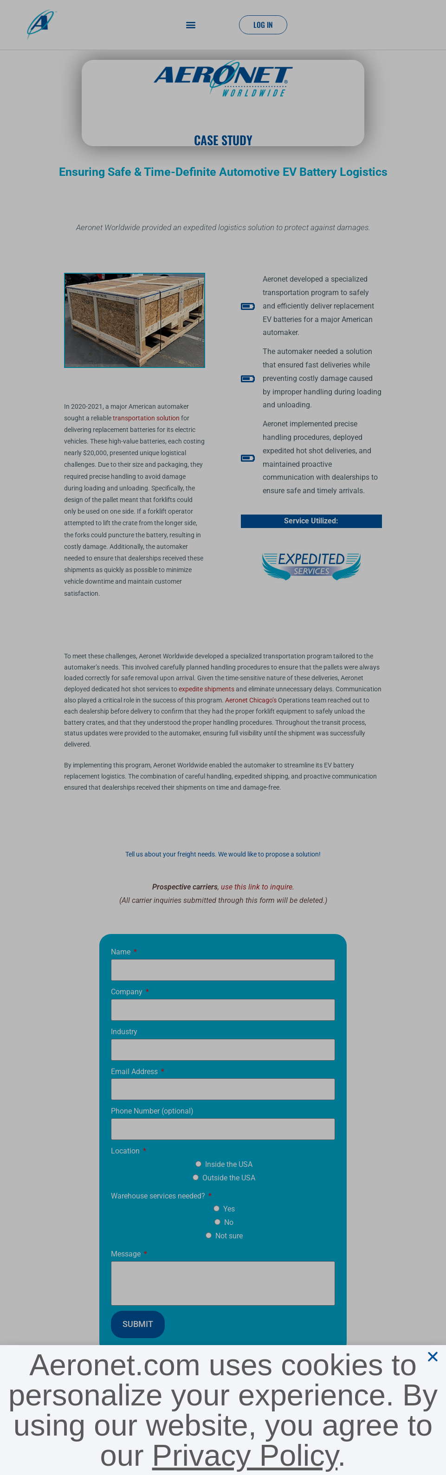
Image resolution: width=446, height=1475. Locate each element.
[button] (433, 1356)
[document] (223, 737)
